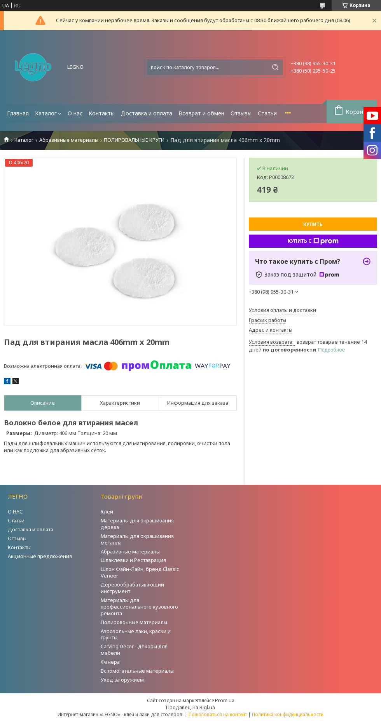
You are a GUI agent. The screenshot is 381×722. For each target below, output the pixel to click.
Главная (18, 113)
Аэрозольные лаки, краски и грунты (136, 634)
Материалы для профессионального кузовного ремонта (139, 607)
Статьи (267, 113)
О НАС (15, 511)
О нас (75, 113)
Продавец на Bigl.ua (190, 707)
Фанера (110, 661)
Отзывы (241, 113)
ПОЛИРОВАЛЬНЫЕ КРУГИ (134, 140)
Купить (313, 224)
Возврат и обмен (201, 113)
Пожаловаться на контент (218, 714)
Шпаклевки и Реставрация (133, 560)
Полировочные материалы (134, 622)
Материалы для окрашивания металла (137, 539)
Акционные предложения (40, 556)
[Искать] (275, 67)
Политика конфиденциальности (287, 714)
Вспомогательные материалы (137, 670)
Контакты (102, 113)
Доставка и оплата (146, 113)
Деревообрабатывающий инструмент (132, 588)
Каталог (46, 113)
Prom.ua (224, 700)
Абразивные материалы (68, 140)
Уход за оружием (122, 679)
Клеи (107, 511)
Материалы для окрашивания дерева (137, 524)
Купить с (313, 241)
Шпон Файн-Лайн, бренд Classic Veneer (140, 572)
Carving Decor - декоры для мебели (134, 649)
